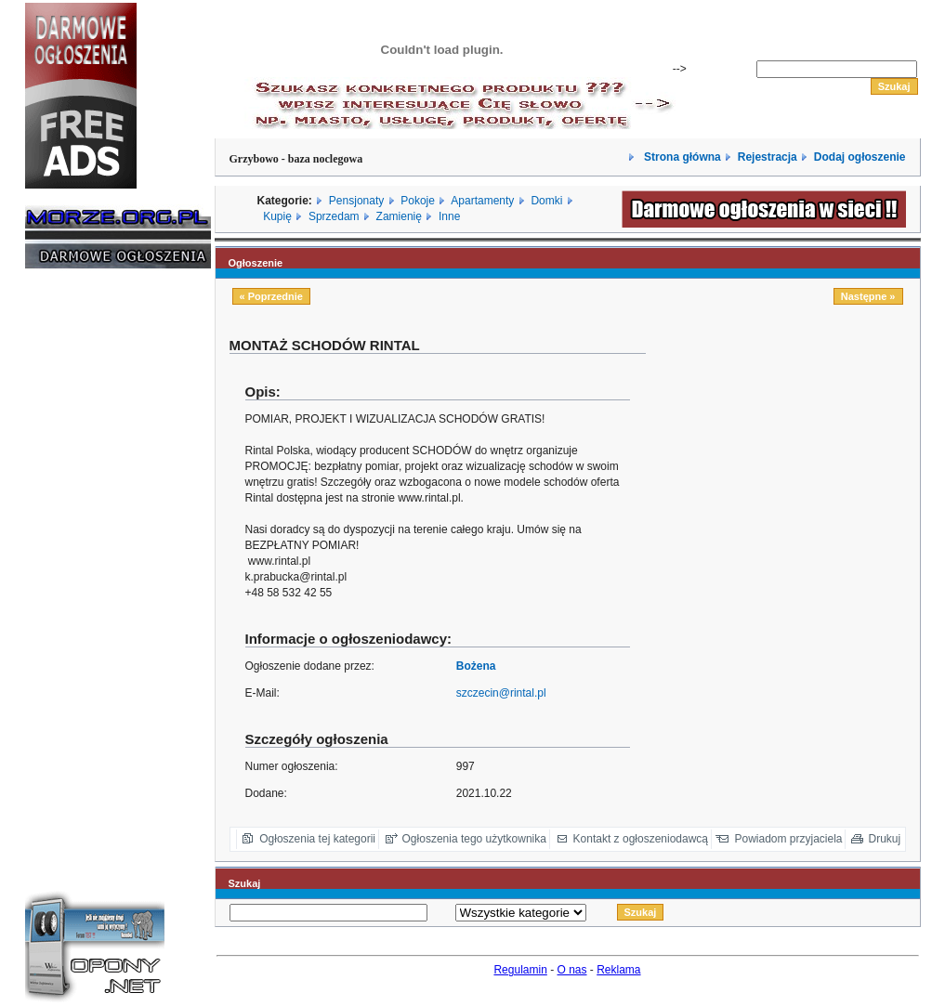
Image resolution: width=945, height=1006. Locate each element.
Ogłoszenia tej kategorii (317, 838)
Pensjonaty (356, 200)
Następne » (868, 296)
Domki (546, 200)
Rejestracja (767, 156)
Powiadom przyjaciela (788, 838)
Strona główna (681, 156)
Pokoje (417, 200)
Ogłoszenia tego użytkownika (474, 838)
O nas (572, 969)
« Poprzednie (271, 296)
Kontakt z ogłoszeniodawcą (640, 838)
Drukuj (885, 838)
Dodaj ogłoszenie (860, 156)
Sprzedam (334, 216)
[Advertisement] (81, 564)
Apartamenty (482, 200)
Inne (449, 216)
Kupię (277, 216)
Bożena (476, 666)
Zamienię (399, 216)
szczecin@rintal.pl (501, 692)
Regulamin (519, 969)
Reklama (618, 969)
